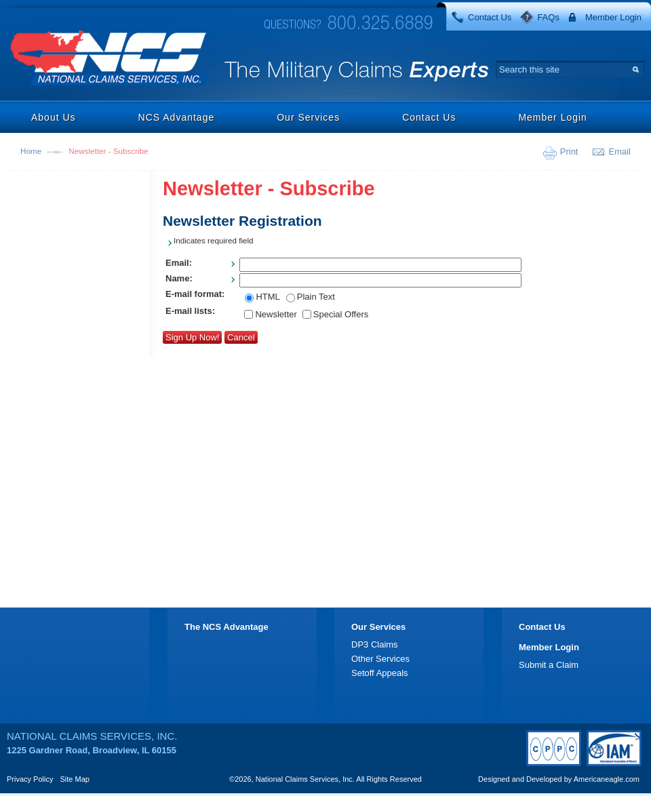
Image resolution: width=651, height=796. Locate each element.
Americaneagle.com (606, 779)
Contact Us (489, 17)
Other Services (380, 659)
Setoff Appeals (379, 673)
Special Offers (340, 314)
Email (619, 151)
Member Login (613, 17)
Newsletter (275, 314)
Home (30, 150)
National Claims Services (110, 59)
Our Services (308, 117)
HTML (267, 297)
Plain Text (316, 297)
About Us (53, 117)
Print (569, 151)
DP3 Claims (374, 644)
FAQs (548, 17)
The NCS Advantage (226, 627)
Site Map (75, 779)
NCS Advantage (176, 117)
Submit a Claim (548, 665)
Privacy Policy (30, 779)
